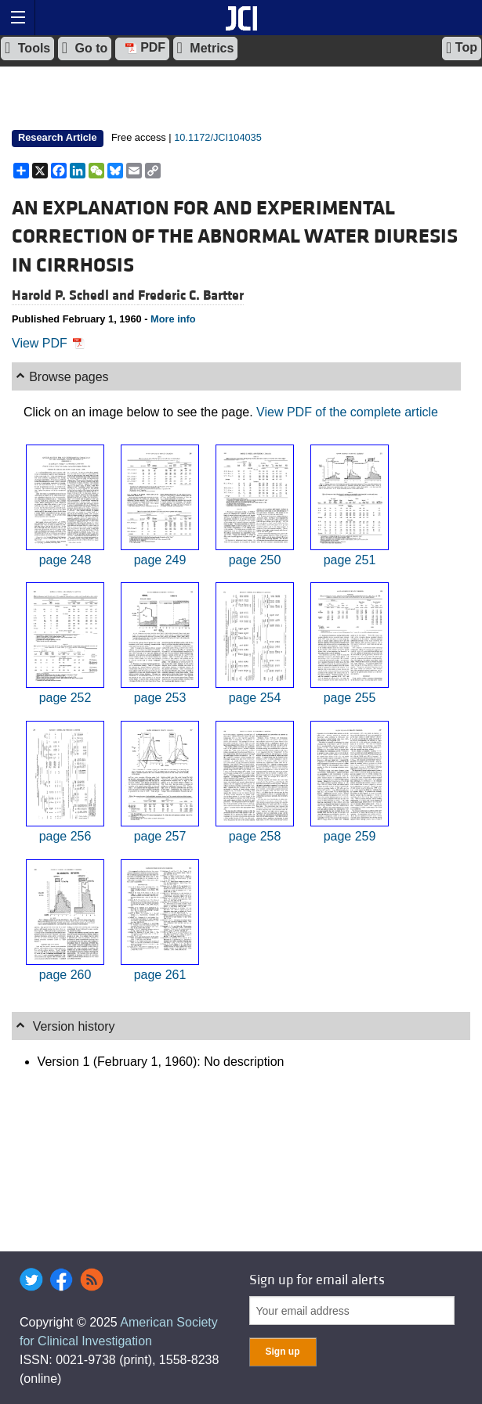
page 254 (255, 697)
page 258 (255, 836)
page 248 (65, 560)
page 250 (255, 560)
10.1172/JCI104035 (218, 137)
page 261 (160, 974)
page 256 (65, 836)
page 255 (350, 697)
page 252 (65, 697)
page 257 (160, 836)
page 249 (160, 560)
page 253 (160, 697)
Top (461, 47)
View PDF (48, 343)
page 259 (350, 836)
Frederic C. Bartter (191, 295)
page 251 (350, 560)
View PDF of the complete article (347, 412)
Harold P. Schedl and (75, 295)
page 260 (65, 974)
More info (173, 319)
